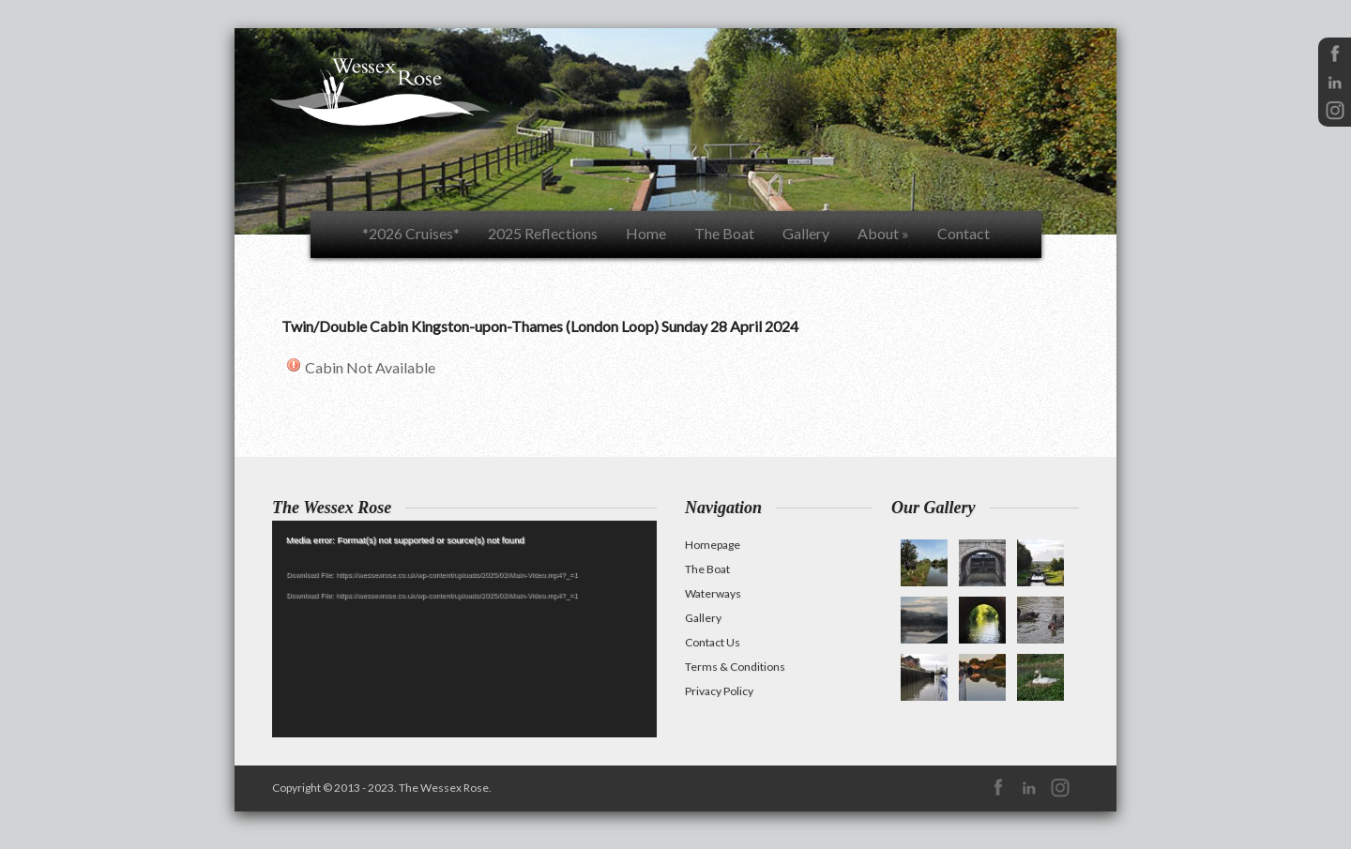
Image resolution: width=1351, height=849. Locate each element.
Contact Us (712, 642)
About (883, 233)
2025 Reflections (543, 233)
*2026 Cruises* (411, 233)
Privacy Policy (719, 691)
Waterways (713, 593)
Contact (963, 233)
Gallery (805, 233)
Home (646, 233)
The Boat (724, 233)
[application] (464, 629)
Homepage (712, 545)
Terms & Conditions (735, 666)
